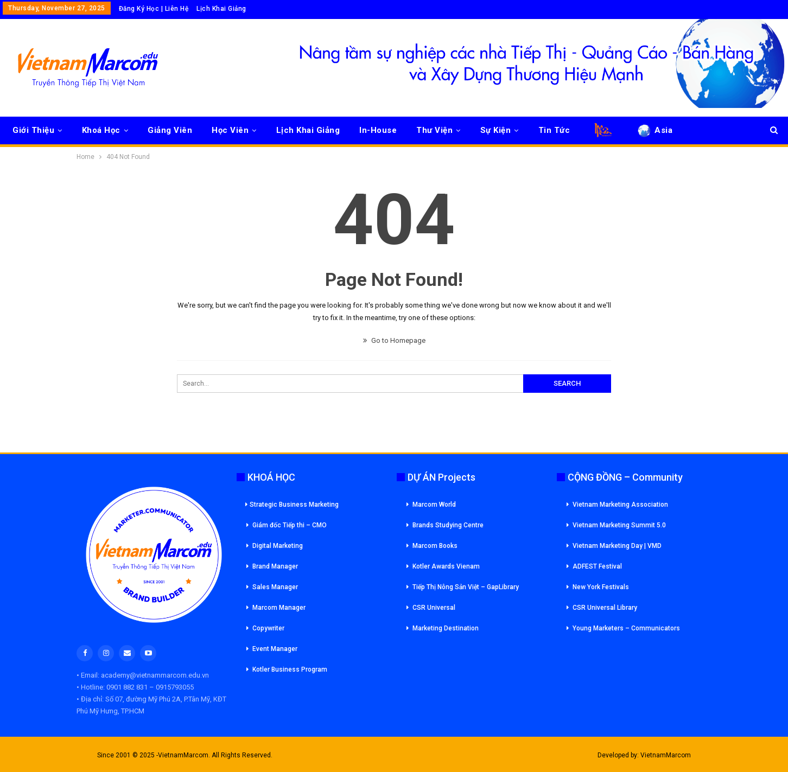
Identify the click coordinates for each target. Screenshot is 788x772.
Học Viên (230, 130)
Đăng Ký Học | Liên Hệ (154, 8)
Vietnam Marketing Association (620, 504)
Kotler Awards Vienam (446, 566)
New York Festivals (601, 587)
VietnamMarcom (665, 755)
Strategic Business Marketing (292, 504)
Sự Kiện (495, 130)
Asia (654, 130)
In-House (378, 130)
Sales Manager (275, 587)
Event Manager (274, 649)
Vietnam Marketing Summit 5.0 (619, 525)
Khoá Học (101, 130)
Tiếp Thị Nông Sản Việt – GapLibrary (465, 587)
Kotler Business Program (289, 669)
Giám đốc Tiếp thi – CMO (289, 525)
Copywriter (268, 628)
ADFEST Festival (597, 566)
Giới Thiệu (33, 130)
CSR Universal (433, 607)
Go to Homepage (394, 340)
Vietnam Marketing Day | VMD (617, 546)
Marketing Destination (445, 628)
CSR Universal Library (605, 607)
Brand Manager (275, 566)
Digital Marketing (277, 546)
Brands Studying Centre (448, 525)
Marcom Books (434, 546)
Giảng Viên (170, 130)
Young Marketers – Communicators (626, 628)
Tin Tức (554, 130)
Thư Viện (434, 130)
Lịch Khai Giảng (221, 8)
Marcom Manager (279, 607)
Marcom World (434, 504)
